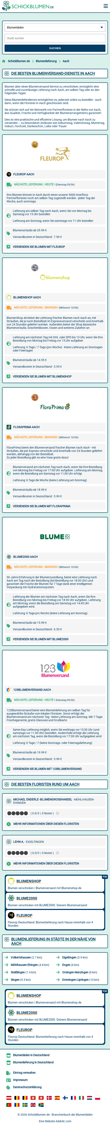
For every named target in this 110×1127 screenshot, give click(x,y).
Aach (66, 61)
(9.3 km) (21, 979)
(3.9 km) (75, 957)
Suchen (55, 48)
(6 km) (70, 965)
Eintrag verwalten (24, 1072)
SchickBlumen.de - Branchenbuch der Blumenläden (60, 1114)
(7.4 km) (23, 972)
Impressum (20, 1080)
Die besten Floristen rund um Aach (45, 784)
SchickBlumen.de (19, 61)
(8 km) (79, 972)
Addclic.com (63, 1121)
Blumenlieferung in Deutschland (33, 1062)
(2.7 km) (26, 957)
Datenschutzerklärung (27, 1087)
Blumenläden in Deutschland (31, 1055)
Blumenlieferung (46, 61)
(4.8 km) (30, 965)
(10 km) (80, 979)
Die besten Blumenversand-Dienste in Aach (53, 73)
